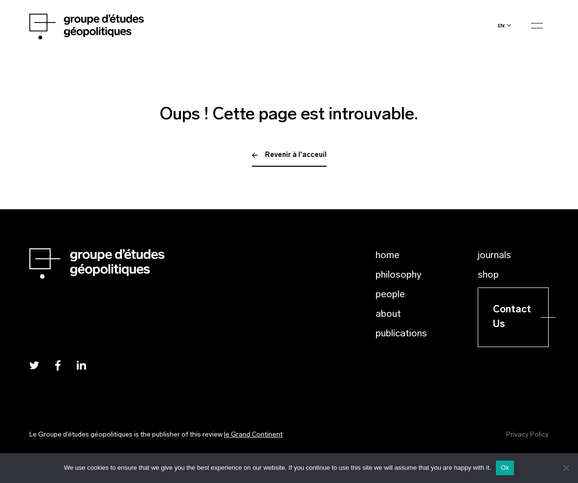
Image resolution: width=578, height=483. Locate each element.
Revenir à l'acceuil (289, 155)
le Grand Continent (253, 435)
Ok (505, 467)
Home (388, 256)
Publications (401, 334)
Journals (494, 256)
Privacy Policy (527, 435)
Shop (488, 275)
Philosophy (399, 275)
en (501, 25)
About (388, 314)
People (390, 295)
